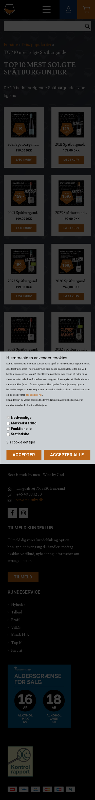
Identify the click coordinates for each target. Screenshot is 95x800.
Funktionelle (21, 429)
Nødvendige (21, 418)
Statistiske (20, 434)
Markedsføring (23, 423)
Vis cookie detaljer (20, 442)
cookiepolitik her (34, 395)
